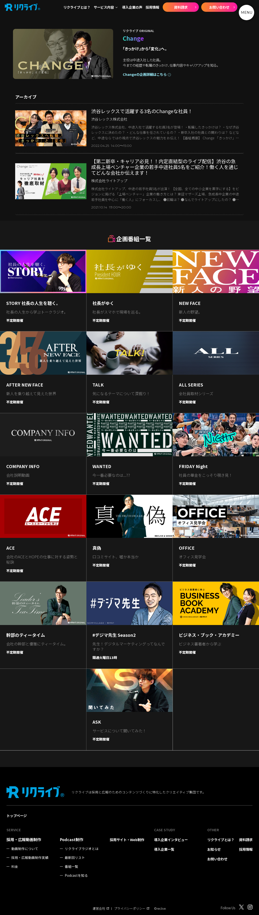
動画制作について (24, 848)
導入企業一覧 (164, 849)
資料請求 (181, 7)
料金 (14, 866)
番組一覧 (71, 866)
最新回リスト (75, 857)
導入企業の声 (132, 7)
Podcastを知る (76, 875)
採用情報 (152, 7)
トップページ (16, 815)
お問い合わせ (219, 7)
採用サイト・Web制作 (127, 839)
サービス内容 (104, 7)
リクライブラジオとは (81, 848)
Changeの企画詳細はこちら (145, 74)
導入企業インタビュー (171, 839)
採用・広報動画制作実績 (29, 857)
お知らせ (214, 849)
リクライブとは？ (76, 7)
